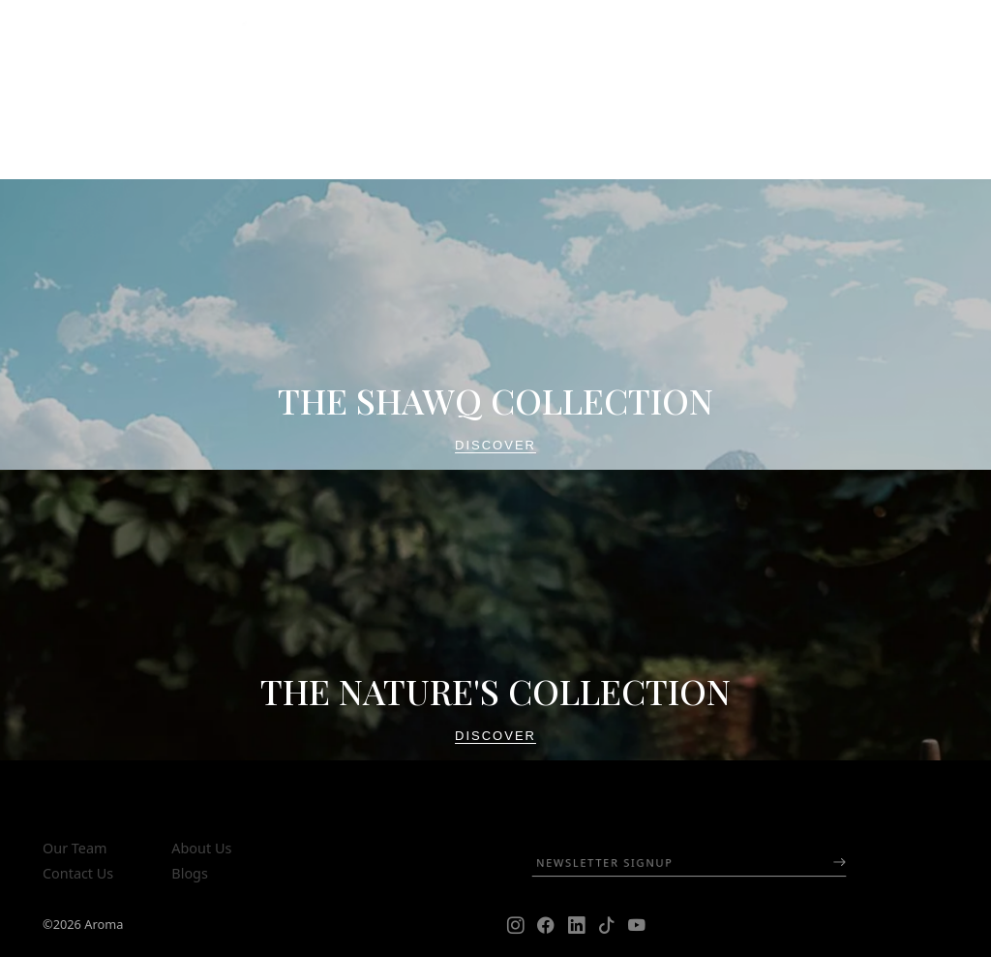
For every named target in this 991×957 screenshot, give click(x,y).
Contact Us (78, 873)
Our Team (74, 848)
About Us (201, 848)
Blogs (189, 873)
